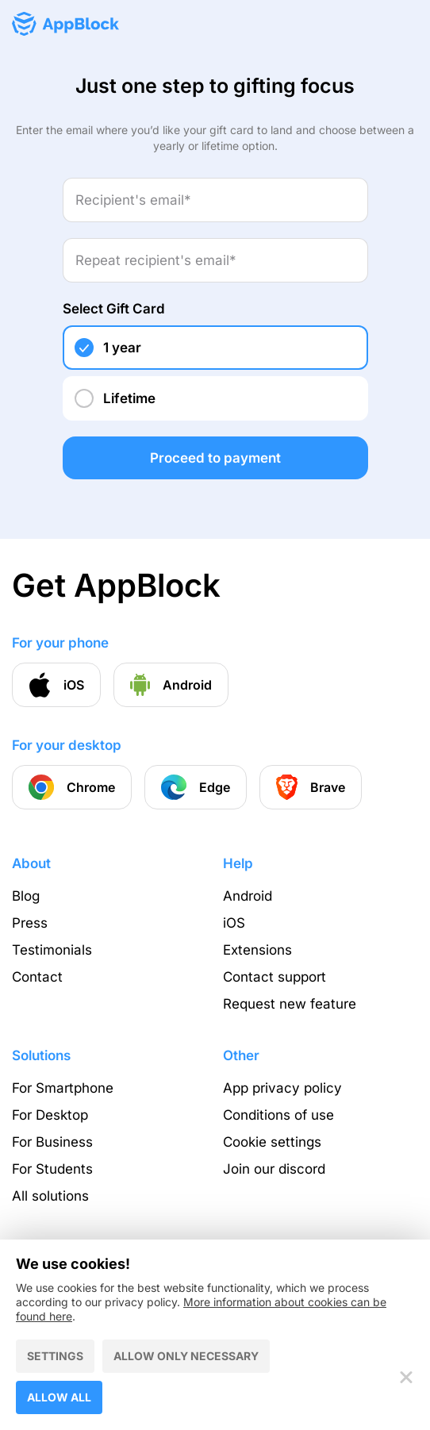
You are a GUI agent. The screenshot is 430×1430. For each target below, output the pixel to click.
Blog (26, 896)
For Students (52, 1169)
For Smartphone (62, 1088)
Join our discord (274, 1169)
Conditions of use (278, 1115)
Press (30, 923)
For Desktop (50, 1115)
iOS (234, 923)
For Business (52, 1142)
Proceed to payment (215, 458)
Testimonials (52, 950)
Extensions (257, 950)
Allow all (59, 1397)
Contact (37, 977)
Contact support (274, 977)
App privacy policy (282, 1088)
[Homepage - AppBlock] (65, 24)
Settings (55, 1356)
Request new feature (289, 1004)
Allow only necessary (186, 1356)
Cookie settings (272, 1142)
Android (247, 896)
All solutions (50, 1196)
